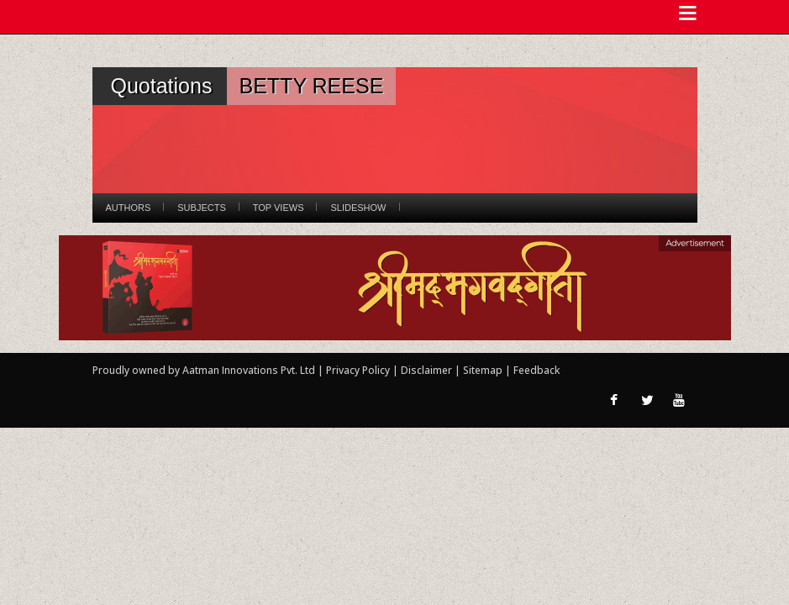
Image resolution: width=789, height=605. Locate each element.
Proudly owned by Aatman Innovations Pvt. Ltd (203, 370)
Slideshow (358, 208)
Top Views (278, 208)
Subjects (201, 208)
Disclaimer (426, 370)
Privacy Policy (359, 370)
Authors (128, 208)
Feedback (536, 370)
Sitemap (484, 370)
